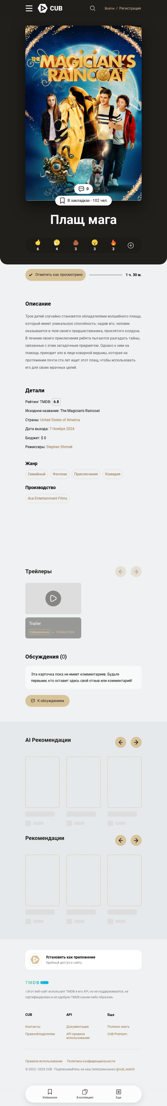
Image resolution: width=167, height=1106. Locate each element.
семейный (36, 474)
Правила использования (44, 1064)
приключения (86, 474)
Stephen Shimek (59, 447)
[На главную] (50, 8)
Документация (77, 1030)
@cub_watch (125, 1072)
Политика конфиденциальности (91, 1064)
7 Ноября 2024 (62, 429)
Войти (109, 8)
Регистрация (130, 8)
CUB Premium (117, 1037)
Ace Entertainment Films (47, 498)
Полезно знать (118, 1030)
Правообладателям (40, 1037)
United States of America (60, 420)
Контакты (32, 1030)
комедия (112, 474)
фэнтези (60, 474)
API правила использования (78, 1039)
